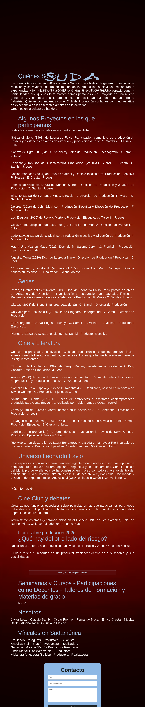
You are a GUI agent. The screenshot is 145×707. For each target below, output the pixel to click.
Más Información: (23, 488)
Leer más (22, 603)
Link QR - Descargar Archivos (72, 573)
